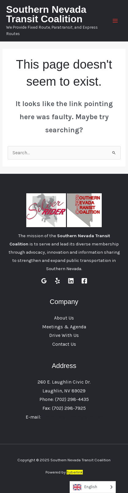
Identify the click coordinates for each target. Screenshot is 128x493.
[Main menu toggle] (115, 20)
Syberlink (75, 472)
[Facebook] (84, 281)
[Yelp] (57, 281)
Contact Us (64, 344)
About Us (64, 318)
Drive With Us (64, 335)
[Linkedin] (71, 281)
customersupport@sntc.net (72, 417)
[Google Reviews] (44, 281)
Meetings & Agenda (64, 327)
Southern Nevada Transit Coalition (46, 14)
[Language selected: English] (93, 487)
